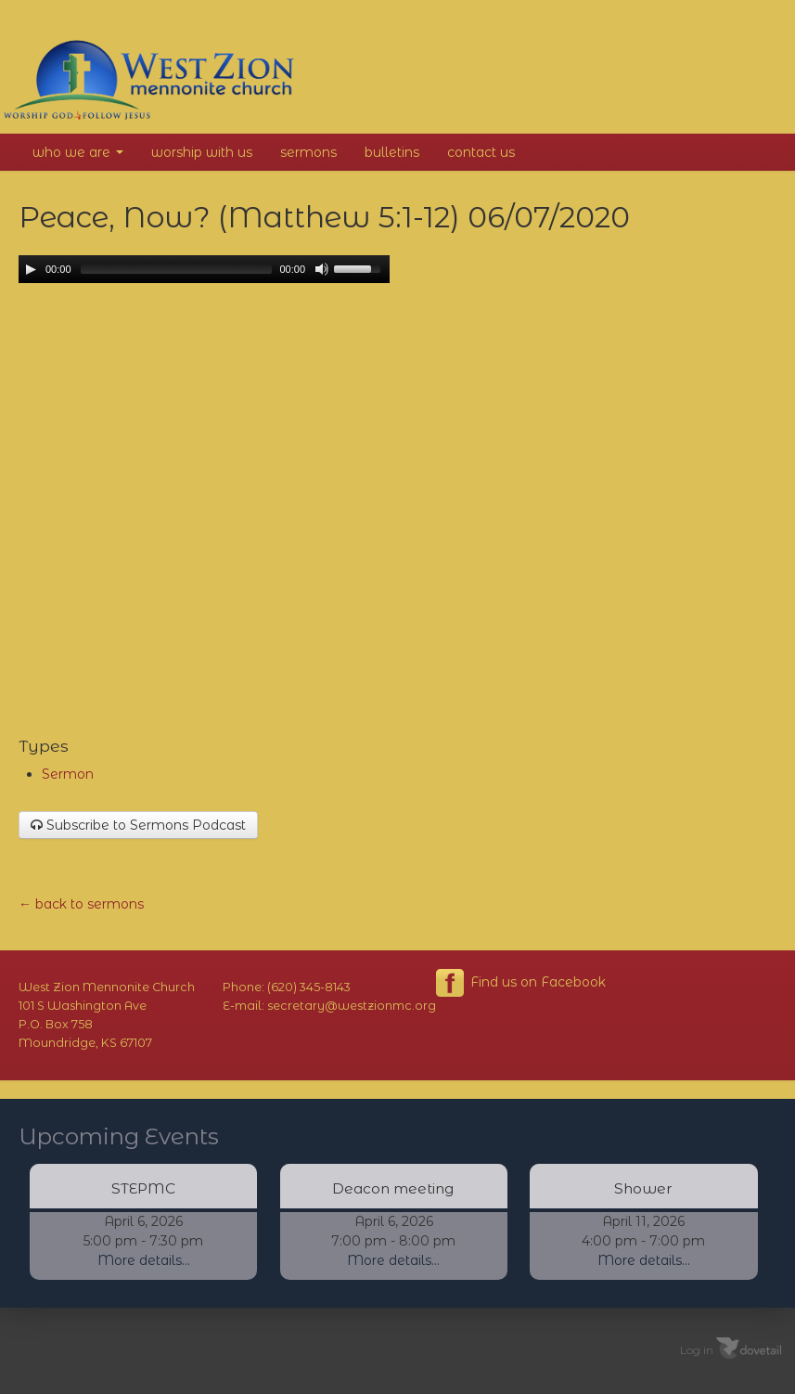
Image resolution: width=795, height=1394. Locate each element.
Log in (696, 1349)
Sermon (68, 774)
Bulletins (392, 152)
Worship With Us (201, 152)
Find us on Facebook (521, 983)
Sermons (308, 152)
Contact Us (481, 152)
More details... (143, 1260)
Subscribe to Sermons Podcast (138, 825)
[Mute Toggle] (321, 269)
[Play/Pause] (30, 269)
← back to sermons (81, 904)
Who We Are (77, 152)
